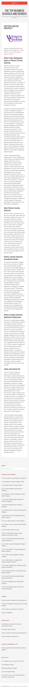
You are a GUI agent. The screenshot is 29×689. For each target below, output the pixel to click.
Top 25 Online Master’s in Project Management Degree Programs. (14, 52)
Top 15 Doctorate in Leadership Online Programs (14, 478)
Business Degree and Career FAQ (10, 636)
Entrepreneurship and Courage (9, 668)
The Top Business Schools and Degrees (18, 686)
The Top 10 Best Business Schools (10, 529)
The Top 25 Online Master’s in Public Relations (13, 521)
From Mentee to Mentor (8, 664)
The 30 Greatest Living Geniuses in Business (13, 609)
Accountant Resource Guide (8, 629)
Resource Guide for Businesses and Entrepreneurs (14, 600)
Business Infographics (7, 612)
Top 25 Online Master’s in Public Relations (12, 485)
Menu (14, 3)
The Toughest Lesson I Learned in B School (13, 661)
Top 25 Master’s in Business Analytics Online (13, 481)
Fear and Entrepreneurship (8, 671)
